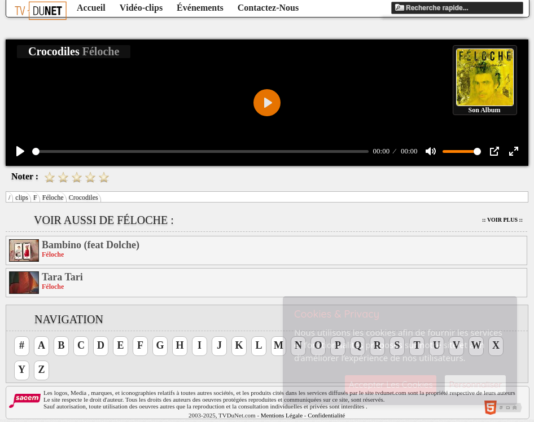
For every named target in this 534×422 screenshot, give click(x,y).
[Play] (20, 151)
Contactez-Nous (268, 7)
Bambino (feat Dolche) (90, 244)
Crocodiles (83, 197)
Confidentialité (326, 415)
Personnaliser (475, 384)
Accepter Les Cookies (390, 384)
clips (21, 197)
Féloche (53, 197)
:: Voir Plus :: (502, 220)
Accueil (91, 7)
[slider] (200, 151)
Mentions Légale (282, 415)
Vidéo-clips (141, 7)
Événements (200, 7)
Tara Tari (62, 277)
